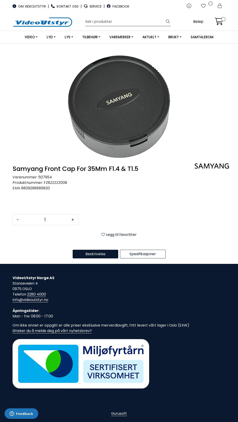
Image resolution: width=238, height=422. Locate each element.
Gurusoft (119, 413)
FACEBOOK (118, 6)
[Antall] (45, 219)
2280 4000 (36, 294)
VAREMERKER (120, 37)
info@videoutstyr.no (30, 299)
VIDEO (30, 37)
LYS (67, 37)
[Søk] (125, 21)
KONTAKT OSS (65, 6)
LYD (50, 37)
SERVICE (93, 6)
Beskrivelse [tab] (95, 254)
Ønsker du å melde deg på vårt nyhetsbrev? (52, 330)
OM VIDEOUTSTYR (30, 6)
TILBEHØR (90, 37)
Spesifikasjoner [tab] (142, 254)
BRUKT (173, 37)
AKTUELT (149, 37)
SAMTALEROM (202, 37)
